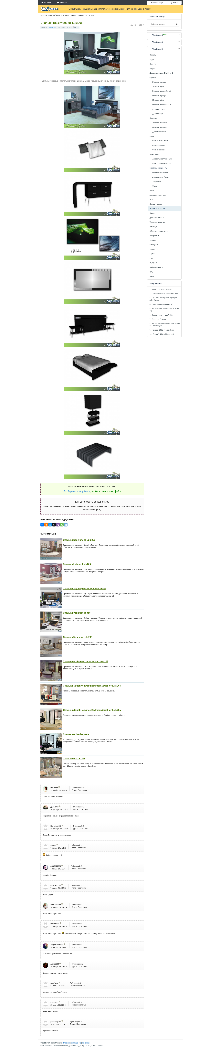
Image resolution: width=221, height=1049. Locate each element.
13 (77, 27)
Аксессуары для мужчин (161, 163)
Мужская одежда (159, 96)
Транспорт (154, 249)
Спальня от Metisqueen (76, 734)
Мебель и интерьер (157, 209)
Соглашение (76, 1043)
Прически (153, 118)
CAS (151, 272)
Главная (66, 1043)
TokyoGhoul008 (56, 945)
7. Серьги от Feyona (158, 319)
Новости (153, 64)
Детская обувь (158, 114)
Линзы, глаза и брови (160, 177)
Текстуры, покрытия (157, 222)
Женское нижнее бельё (161, 91)
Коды (152, 59)
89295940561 (55, 885)
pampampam (55, 1022)
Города (152, 213)
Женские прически (159, 123)
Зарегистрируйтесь (76, 491)
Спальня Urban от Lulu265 (77, 637)
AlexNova (54, 983)
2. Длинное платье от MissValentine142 (165, 294)
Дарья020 (54, 807)
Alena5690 (54, 964)
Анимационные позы (158, 195)
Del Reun (54, 788)
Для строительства (157, 218)
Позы (152, 191)
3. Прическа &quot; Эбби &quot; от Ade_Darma (163, 299)
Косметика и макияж (160, 172)
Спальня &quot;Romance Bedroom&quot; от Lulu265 (92, 710)
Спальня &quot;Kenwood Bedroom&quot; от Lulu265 (92, 686)
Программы (154, 236)
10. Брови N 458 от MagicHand (162, 334)
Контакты (85, 1043)
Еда (151, 258)
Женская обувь (158, 87)
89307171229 (55, 866)
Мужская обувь (158, 100)
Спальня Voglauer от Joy (76, 613)
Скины (154, 186)
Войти (174, 3)
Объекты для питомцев (159, 231)
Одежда (153, 78)
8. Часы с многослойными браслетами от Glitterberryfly (165, 324)
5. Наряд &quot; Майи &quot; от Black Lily (164, 310)
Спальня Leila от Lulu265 (77, 564)
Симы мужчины (158, 150)
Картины (153, 254)
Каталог (46, 3)
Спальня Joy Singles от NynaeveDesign (84, 588)
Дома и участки (156, 204)
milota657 (54, 1002)
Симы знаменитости (160, 141)
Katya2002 (52, 27)
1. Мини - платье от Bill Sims (161, 289)
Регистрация (156, 3)
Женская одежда (159, 82)
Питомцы (153, 227)
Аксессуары (154, 154)
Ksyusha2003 (55, 826)
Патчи (152, 276)
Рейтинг (62, 3)
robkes (53, 845)
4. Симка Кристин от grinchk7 (161, 304)
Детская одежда (158, 109)
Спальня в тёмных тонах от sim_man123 (85, 661)
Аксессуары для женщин (162, 159)
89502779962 (55, 905)
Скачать (153, 55)
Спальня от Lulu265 (74, 758)
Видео (152, 69)
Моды (152, 200)
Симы (152, 136)
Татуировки (156, 182)
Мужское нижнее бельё (161, 105)
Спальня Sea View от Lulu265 (79, 540)
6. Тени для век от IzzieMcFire (161, 315)
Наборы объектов (156, 267)
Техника (153, 240)
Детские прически (159, 132)
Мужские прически (159, 127)
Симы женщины (158, 145)
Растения (153, 263)
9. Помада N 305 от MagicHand (162, 330)
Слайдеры (154, 245)
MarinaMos (54, 924)
